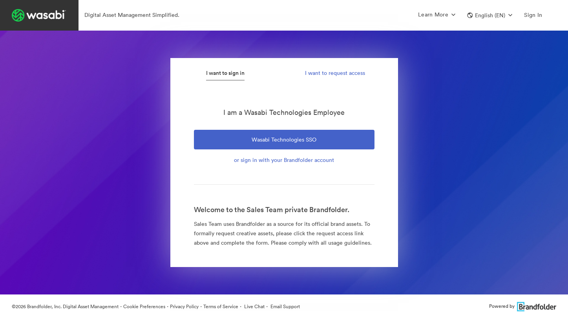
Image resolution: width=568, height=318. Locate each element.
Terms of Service (220, 306)
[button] (489, 15)
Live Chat (254, 306)
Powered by (522, 306)
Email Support (284, 306)
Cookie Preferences (144, 306)
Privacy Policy (184, 306)
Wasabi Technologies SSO (284, 139)
